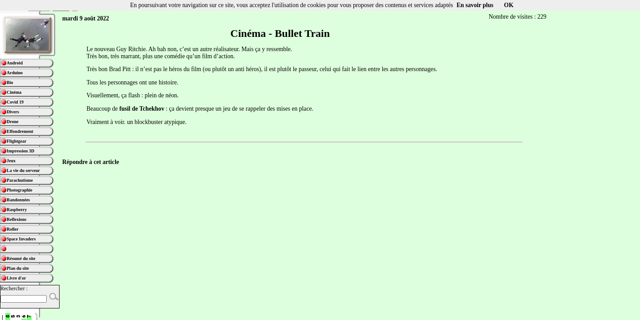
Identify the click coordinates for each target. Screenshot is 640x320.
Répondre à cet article (90, 162)
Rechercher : (14, 288)
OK (508, 5)
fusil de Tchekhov (141, 108)
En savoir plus (474, 5)
